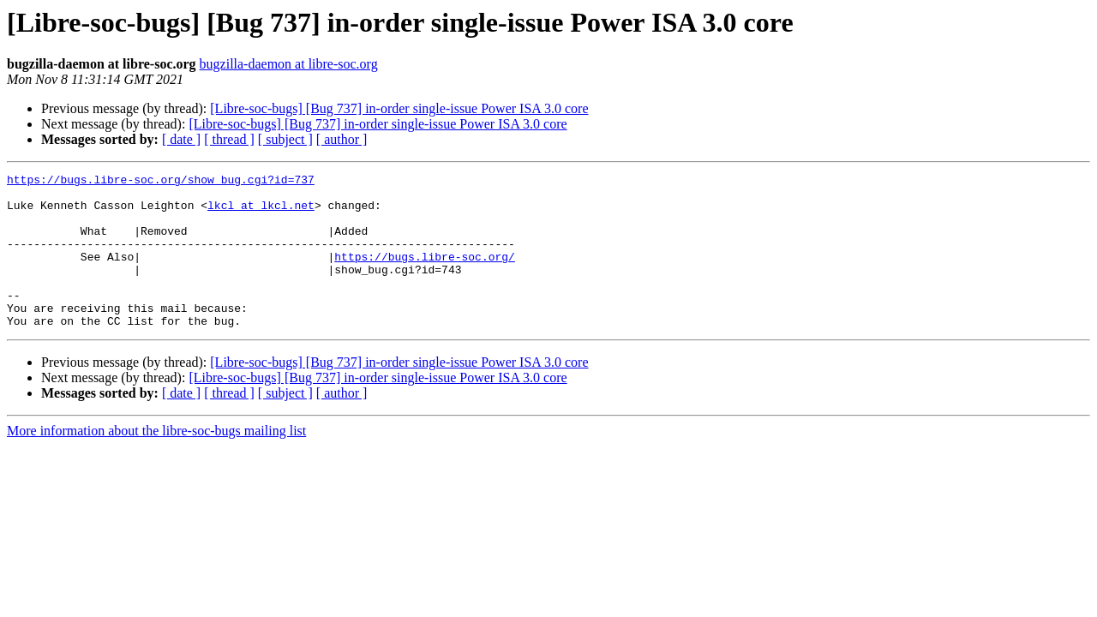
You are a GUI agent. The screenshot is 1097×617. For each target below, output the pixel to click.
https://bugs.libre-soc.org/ (424, 274)
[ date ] (181, 139)
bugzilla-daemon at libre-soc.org (289, 64)
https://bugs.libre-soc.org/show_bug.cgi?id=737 (161, 181)
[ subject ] (285, 139)
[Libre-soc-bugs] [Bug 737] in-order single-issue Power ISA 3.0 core (399, 108)
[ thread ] (229, 139)
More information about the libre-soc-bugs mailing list (156, 461)
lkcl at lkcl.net (261, 212)
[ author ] (342, 139)
